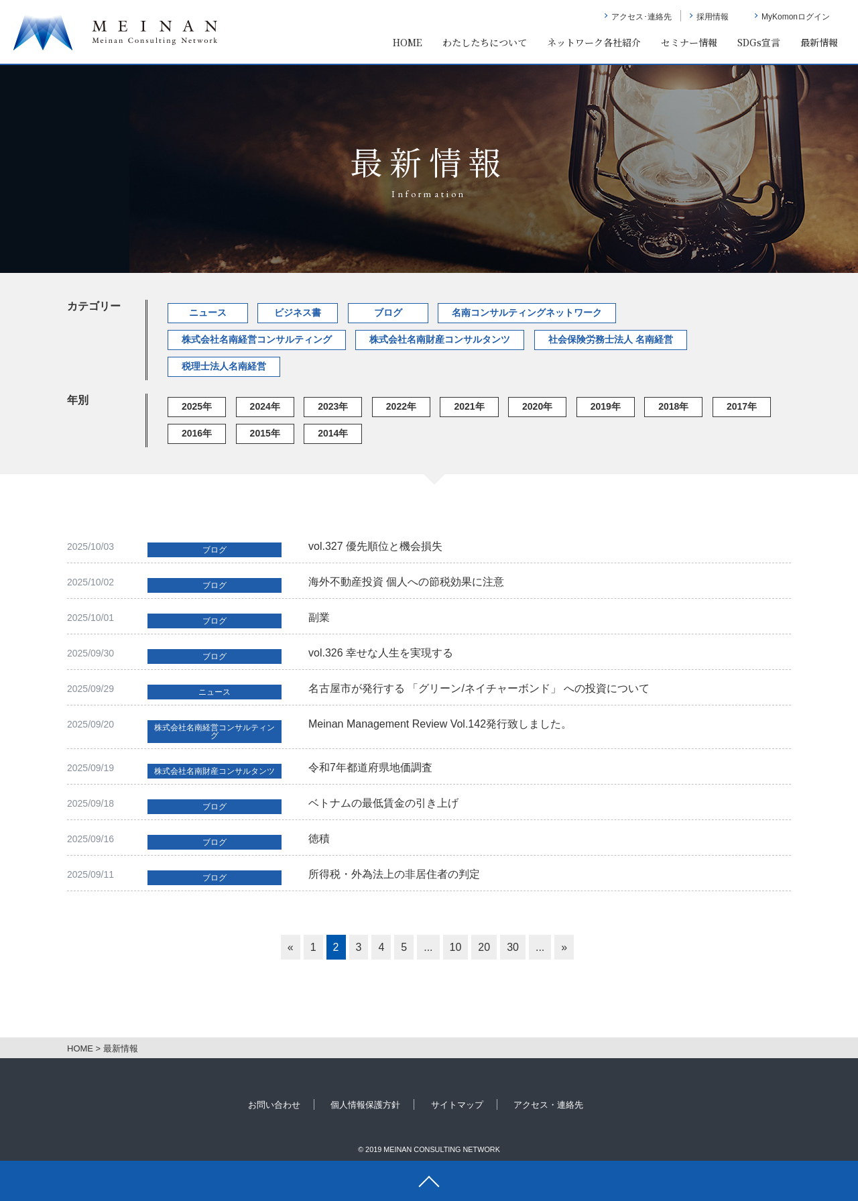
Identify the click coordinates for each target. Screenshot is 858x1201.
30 (513, 947)
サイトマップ (457, 1105)
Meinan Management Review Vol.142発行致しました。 (440, 724)
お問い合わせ (274, 1105)
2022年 (401, 406)
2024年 (265, 406)
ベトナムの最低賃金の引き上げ (383, 803)
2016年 (197, 433)
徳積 (319, 838)
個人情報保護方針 (365, 1105)
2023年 (333, 406)
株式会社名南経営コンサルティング (257, 339)
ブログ (388, 312)
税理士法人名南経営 (224, 366)
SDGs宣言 (758, 42)
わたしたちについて (484, 42)
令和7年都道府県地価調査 (370, 767)
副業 (319, 617)
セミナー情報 (689, 42)
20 (484, 947)
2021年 (469, 406)
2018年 (673, 406)
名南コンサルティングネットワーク (527, 312)
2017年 (742, 406)
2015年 (265, 433)
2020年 (537, 406)
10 (456, 947)
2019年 (606, 406)
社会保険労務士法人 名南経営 (610, 339)
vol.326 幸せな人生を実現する (380, 653)
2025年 (197, 406)
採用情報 (712, 16)
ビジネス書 (297, 312)
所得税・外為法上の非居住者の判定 (394, 874)
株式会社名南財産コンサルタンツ (439, 339)
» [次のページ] (564, 947)
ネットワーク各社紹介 (594, 42)
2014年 (333, 433)
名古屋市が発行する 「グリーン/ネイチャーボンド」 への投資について (479, 688)
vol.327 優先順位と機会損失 (375, 546)
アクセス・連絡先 (548, 1105)
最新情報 (819, 42)
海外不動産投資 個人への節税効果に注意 (406, 581)
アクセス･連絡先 (641, 16)
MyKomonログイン (795, 16)
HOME (407, 42)
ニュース (208, 312)
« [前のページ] (291, 947)
